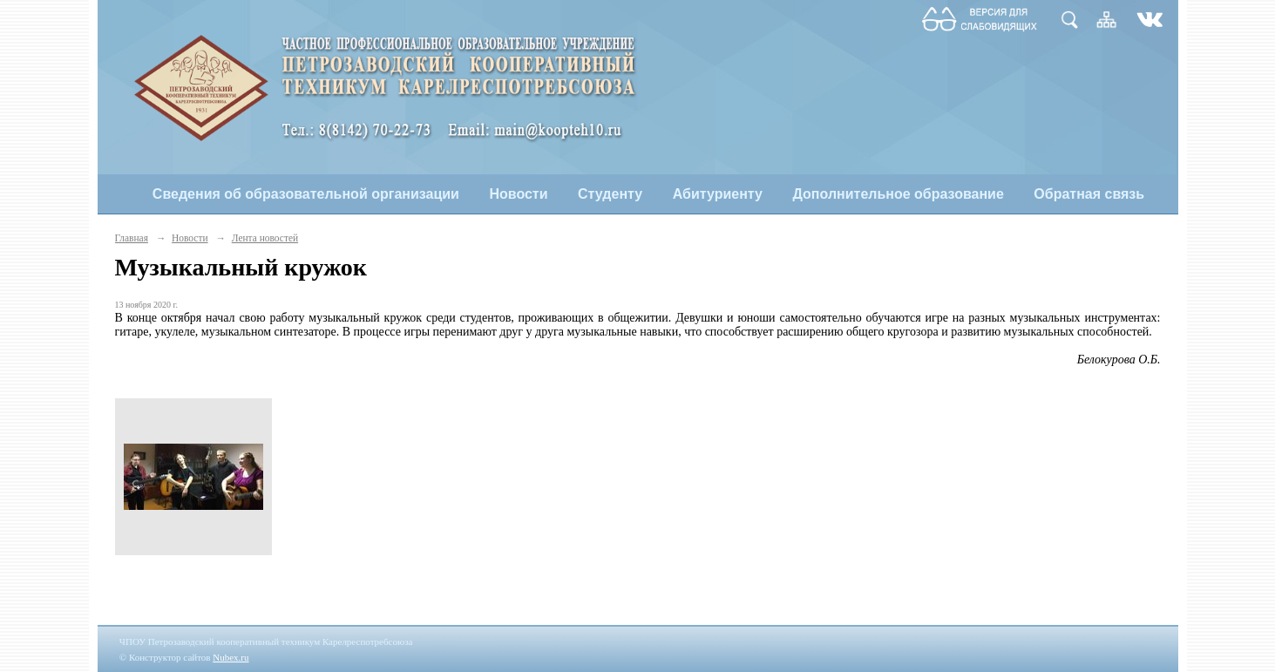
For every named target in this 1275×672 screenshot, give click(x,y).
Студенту (610, 194)
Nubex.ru (230, 657)
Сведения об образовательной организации (306, 194)
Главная (131, 238)
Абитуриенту (718, 194)
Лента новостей (265, 238)
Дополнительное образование (897, 194)
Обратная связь (1089, 194)
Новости (518, 194)
